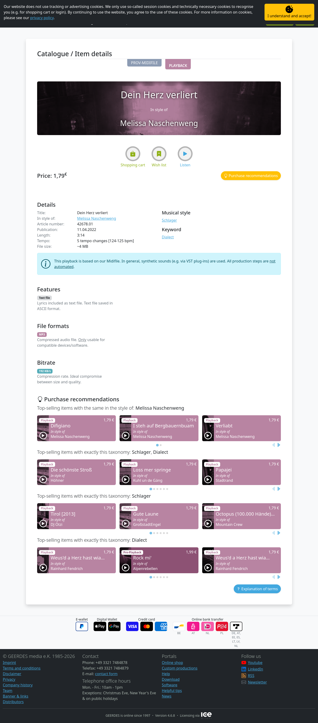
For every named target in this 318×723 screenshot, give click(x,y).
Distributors (13, 701)
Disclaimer (12, 673)
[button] (144, 62)
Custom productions (180, 668)
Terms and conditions (21, 668)
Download (171, 679)
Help (166, 673)
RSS (251, 675)
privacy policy (42, 17)
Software (169, 685)
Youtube (255, 662)
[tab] (157, 445)
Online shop (172, 662)
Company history (18, 685)
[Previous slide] (274, 445)
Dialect (168, 237)
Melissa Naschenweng (96, 218)
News (166, 696)
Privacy (9, 679)
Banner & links (15, 696)
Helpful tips (172, 690)
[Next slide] (278, 445)
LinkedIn (255, 669)
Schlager (169, 220)
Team (7, 690)
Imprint (9, 662)
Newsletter (257, 682)
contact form (106, 673)
